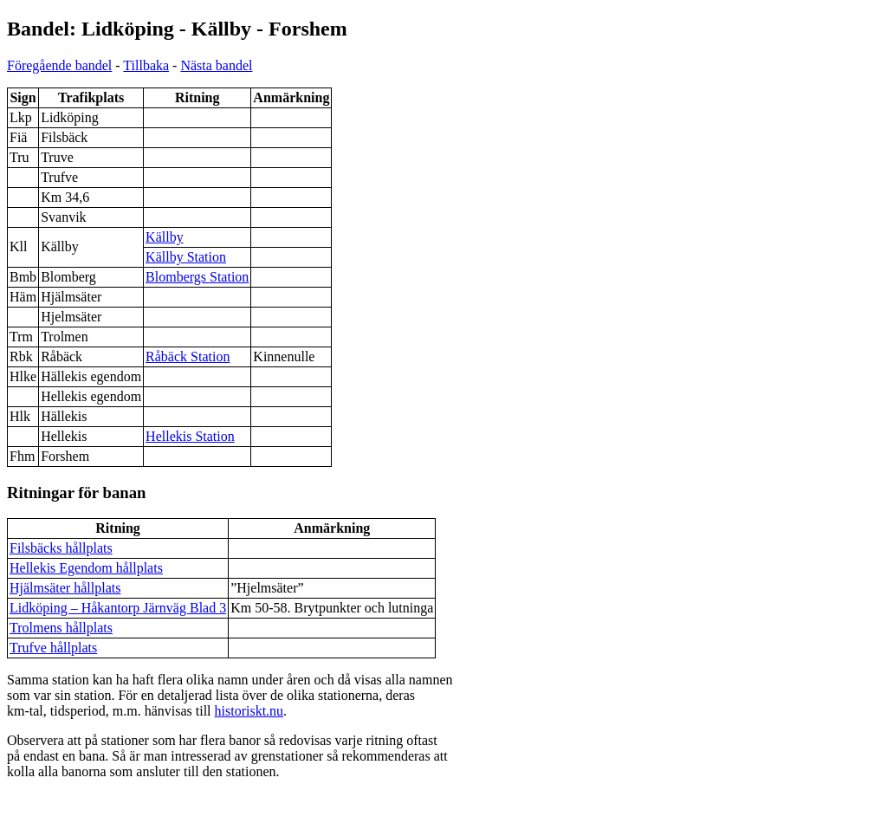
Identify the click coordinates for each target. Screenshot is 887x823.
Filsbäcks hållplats (61, 548)
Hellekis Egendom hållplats (86, 568)
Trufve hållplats (53, 647)
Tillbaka (146, 65)
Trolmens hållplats (61, 627)
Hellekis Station (190, 436)
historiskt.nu (249, 710)
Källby (165, 237)
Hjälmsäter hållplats (65, 587)
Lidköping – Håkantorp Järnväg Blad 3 (118, 607)
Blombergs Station (197, 276)
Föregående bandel (59, 65)
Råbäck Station (188, 356)
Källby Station (186, 256)
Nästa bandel (216, 65)
